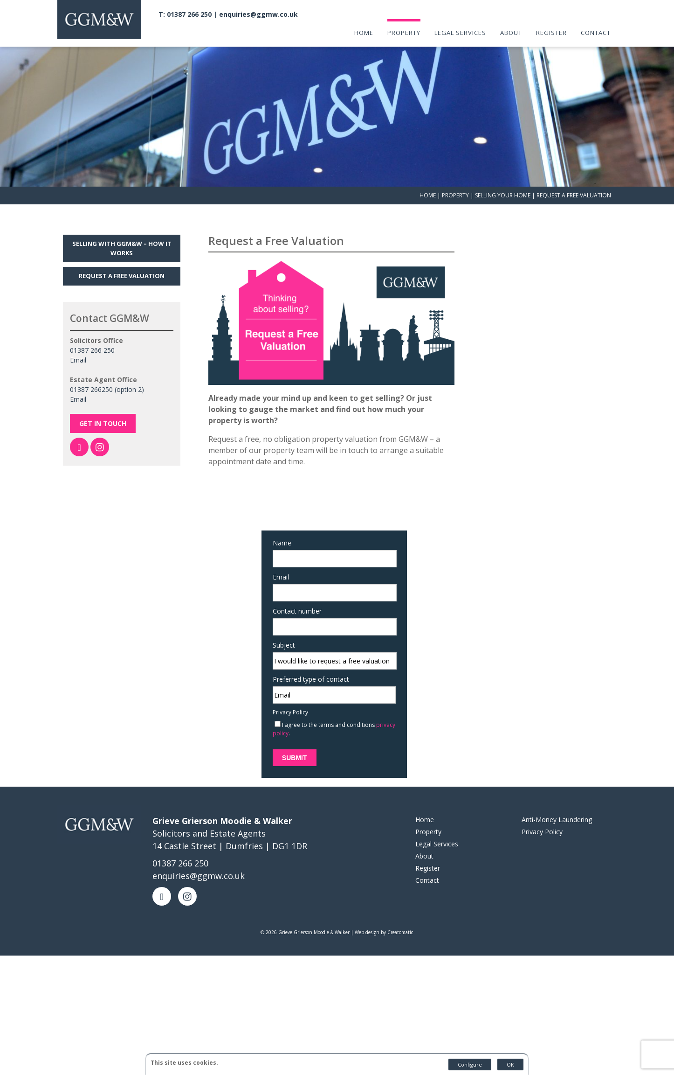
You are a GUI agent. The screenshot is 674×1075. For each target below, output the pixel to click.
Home (364, 32)
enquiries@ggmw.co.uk (261, 13)
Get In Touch (102, 407)
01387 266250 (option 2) (107, 373)
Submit (290, 740)
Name (277, 525)
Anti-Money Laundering (557, 801)
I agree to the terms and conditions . (329, 711)
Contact (596, 32)
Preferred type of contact (306, 661)
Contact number (292, 593)
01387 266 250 (92, 333)
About (511, 32)
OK (510, 1064)
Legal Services (461, 32)
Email (78, 343)
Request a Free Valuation (122, 259)
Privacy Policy (285, 694)
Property (404, 32)
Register (551, 32)
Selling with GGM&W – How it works (122, 232)
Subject (279, 627)
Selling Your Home (502, 179)
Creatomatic (400, 914)
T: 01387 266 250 (188, 13)
